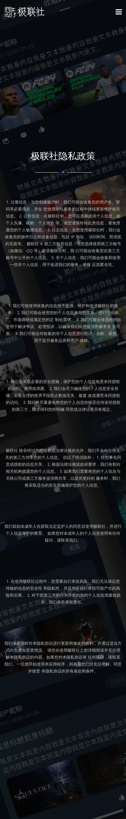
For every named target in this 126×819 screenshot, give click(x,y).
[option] (63, 409)
